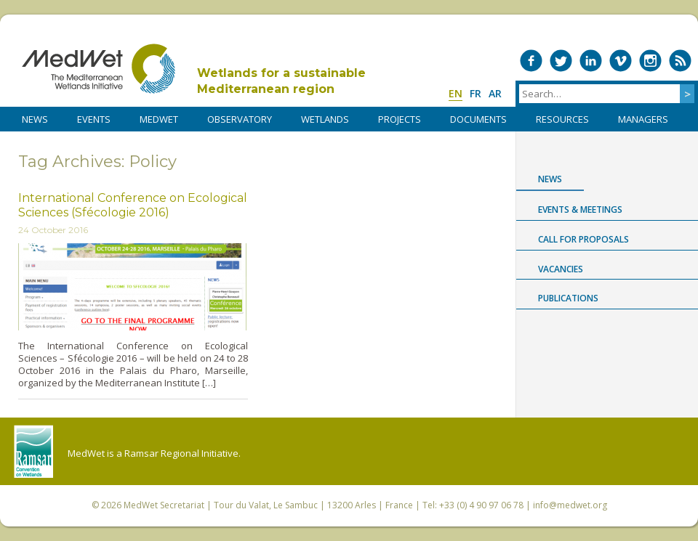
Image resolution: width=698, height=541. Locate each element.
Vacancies (560, 269)
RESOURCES (562, 119)
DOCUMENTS (478, 119)
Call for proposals (583, 239)
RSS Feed (680, 60)
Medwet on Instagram (650, 60)
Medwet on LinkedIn (590, 60)
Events (94, 119)
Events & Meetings (580, 209)
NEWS (35, 119)
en (455, 93)
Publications (568, 298)
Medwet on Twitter (561, 60)
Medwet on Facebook (531, 60)
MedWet (98, 69)
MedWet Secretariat (164, 505)
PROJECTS (399, 119)
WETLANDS (325, 119)
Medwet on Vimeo (620, 60)
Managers (643, 119)
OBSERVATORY (239, 119)
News (550, 179)
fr (475, 93)
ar (495, 93)
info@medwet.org (570, 505)
